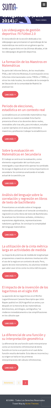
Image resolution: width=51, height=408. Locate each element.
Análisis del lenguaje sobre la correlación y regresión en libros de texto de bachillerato (24, 198)
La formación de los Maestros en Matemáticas (24, 64)
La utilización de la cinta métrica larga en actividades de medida (25, 248)
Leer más (9, 94)
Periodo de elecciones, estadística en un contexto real (23, 108)
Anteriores (8, 382)
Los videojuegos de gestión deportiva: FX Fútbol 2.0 (21, 32)
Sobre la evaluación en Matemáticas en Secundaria (21, 152)
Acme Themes (32, 403)
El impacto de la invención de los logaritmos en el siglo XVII (25, 289)
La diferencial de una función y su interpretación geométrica (24, 337)
